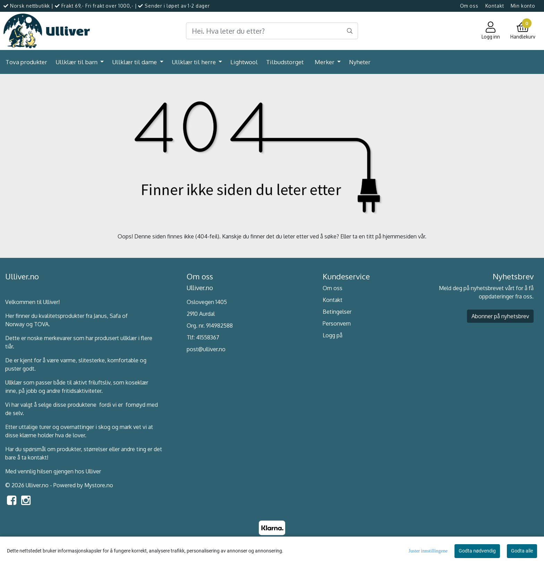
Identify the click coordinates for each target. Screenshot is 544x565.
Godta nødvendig (477, 551)
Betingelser (337, 311)
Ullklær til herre (194, 62)
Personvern (337, 323)
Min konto (523, 6)
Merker (325, 62)
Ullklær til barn (77, 62)
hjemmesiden (400, 236)
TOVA (41, 324)
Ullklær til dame (135, 62)
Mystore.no (98, 485)
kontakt (37, 457)
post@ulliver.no (206, 349)
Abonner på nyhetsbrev (500, 316)
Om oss (469, 6)
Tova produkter (26, 62)
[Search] (272, 31)
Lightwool (244, 62)
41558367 (207, 337)
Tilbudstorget (285, 62)
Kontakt (494, 6)
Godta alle (522, 551)
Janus (100, 315)
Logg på (332, 335)
